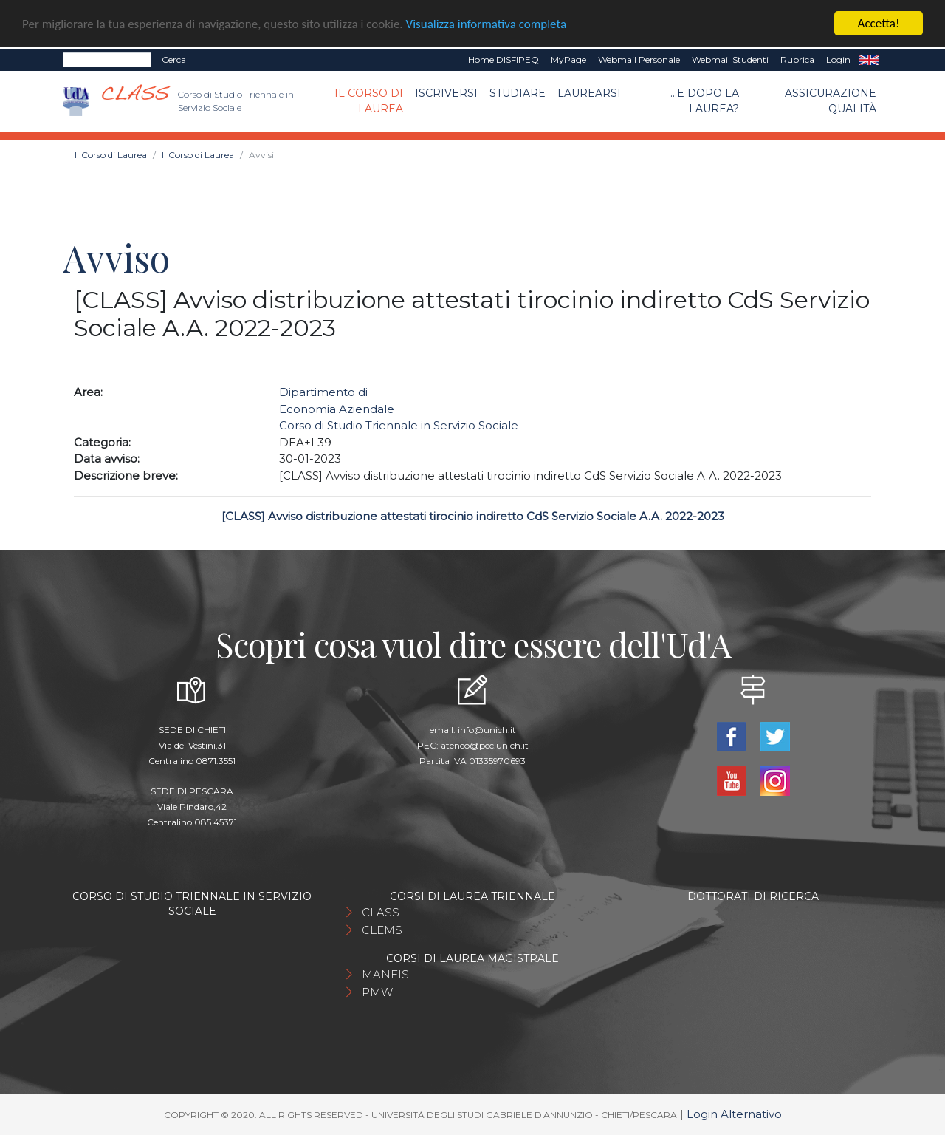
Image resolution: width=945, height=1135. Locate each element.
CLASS (380, 912)
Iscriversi (446, 93)
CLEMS (382, 930)
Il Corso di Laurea (368, 100)
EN (869, 59)
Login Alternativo (734, 1114)
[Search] (107, 59)
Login (838, 59)
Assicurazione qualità (830, 100)
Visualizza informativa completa (486, 23)
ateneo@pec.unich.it (485, 745)
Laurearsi (589, 93)
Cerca (174, 59)
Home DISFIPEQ (503, 59)
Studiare (517, 93)
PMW (377, 992)
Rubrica (797, 59)
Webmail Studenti (730, 59)
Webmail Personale (639, 59)
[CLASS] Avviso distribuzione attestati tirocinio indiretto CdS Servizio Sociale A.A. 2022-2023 (472, 516)
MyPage (568, 59)
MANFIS (385, 974)
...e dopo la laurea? (704, 100)
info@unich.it (487, 729)
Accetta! (879, 23)
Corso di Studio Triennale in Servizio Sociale (398, 425)
